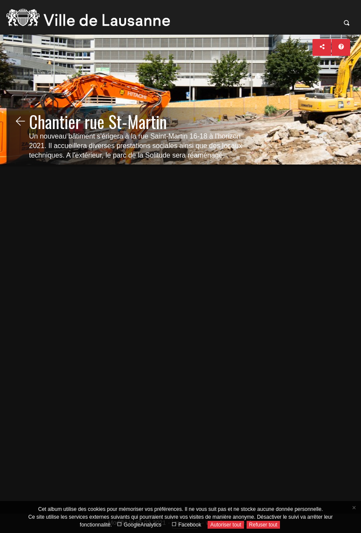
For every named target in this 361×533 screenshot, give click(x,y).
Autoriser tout (225, 525)
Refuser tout (263, 525)
